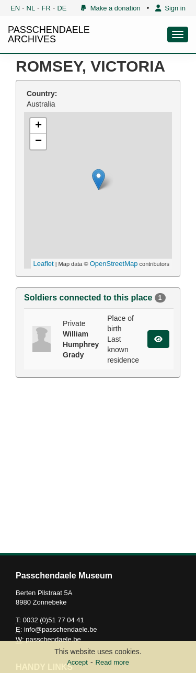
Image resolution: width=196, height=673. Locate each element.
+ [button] (38, 126)
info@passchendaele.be (60, 629)
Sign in (170, 8)
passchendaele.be (53, 639)
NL (31, 8)
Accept (77, 662)
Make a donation (110, 8)
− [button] (38, 141)
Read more (112, 662)
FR (46, 8)
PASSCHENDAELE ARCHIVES (49, 34)
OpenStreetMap (114, 264)
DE (61, 8)
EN (15, 8)
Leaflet (43, 264)
